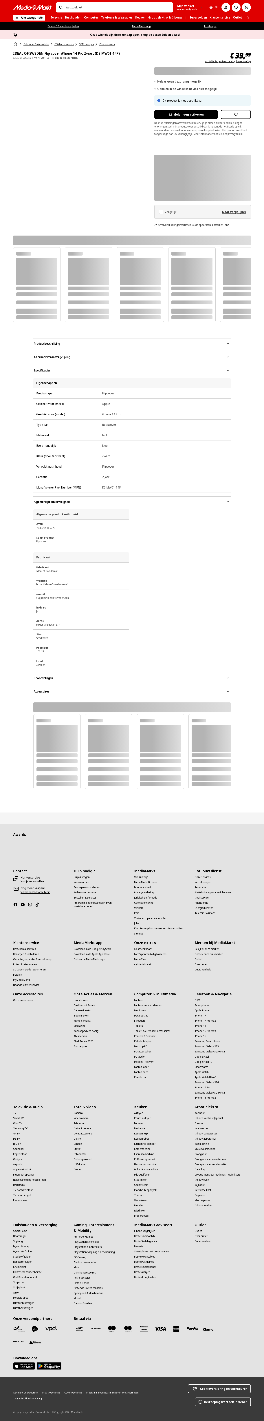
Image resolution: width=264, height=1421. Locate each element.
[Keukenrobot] (141, 1139)
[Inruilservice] (202, 897)
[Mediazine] (79, 1026)
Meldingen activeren (186, 114)
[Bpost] (19, 1329)
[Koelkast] (200, 1113)
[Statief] (77, 1149)
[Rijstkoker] (140, 1210)
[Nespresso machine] (145, 1164)
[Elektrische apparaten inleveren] (213, 892)
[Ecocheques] (80, 1046)
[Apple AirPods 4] (22, 1169)
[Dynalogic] (19, 1342)
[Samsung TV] (20, 1128)
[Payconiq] (96, 1329)
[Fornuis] (199, 1123)
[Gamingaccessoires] (85, 1272)
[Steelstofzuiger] (22, 1256)
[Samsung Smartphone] (207, 1041)
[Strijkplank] (19, 1287)
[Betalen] (17, 975)
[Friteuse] (138, 1123)
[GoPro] (77, 1139)
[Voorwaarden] (81, 882)
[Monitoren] (140, 1010)
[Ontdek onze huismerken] (209, 954)
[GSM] (197, 1000)
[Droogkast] (201, 1154)
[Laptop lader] (141, 1067)
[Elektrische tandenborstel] (27, 1272)
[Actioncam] (79, 1123)
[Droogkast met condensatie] (210, 1164)
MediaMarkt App (141, 26)
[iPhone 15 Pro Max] (205, 1098)
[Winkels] (138, 908)
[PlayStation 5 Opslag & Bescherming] (94, 1252)
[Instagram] (31, 904)
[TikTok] (39, 904)
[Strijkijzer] (18, 1282)
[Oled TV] (17, 1123)
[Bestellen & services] (85, 897)
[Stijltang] (18, 1241)
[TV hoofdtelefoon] (23, 1190)
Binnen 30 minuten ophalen (63, 26)
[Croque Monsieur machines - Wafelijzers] (217, 1174)
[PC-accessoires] (143, 1051)
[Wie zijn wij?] (141, 877)
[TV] (14, 1113)
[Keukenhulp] (141, 1133)
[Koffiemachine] (142, 1149)
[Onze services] (203, 877)
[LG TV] (16, 1139)
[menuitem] (56, 17)
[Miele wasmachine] (205, 1149)
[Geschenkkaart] (143, 949)
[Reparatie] (200, 887)
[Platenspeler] (20, 1200)
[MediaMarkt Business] (146, 882)
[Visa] (160, 1329)
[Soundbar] (18, 1149)
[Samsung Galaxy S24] (207, 1082)
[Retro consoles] (82, 1278)
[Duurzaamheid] (142, 887)
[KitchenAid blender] (144, 1144)
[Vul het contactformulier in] (35, 892)
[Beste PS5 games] (144, 1262)
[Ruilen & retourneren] (85, 892)
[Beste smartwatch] (144, 1236)
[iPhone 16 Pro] (202, 1087)
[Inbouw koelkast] (204, 1205)
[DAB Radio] (19, 1185)
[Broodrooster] (141, 1216)
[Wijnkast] (200, 1185)
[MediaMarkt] (32, 7)
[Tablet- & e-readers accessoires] (152, 1031)
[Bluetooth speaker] (23, 1174)
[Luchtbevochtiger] (23, 1308)
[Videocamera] (81, 1118)
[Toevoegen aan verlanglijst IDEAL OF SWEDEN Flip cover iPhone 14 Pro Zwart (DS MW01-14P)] (236, 114)
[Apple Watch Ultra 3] (206, 1077)
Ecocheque (210, 26)
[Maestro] (112, 1329)
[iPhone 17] (200, 1015)
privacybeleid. (235, 134)
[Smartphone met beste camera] (151, 1251)
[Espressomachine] (144, 1154)
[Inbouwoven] (202, 1180)
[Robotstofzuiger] (22, 1262)
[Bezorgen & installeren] (87, 887)
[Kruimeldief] (19, 1267)
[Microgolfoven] (142, 1174)
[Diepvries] (200, 1195)
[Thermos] (139, 1195)
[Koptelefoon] (20, 1154)
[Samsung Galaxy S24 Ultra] (210, 1092)
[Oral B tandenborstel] (25, 1277)
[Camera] (78, 1113)
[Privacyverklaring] (144, 892)
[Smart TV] (18, 1118)
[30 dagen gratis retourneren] (29, 969)
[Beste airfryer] (142, 1272)
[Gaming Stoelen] (83, 1303)
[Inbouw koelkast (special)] (209, 1118)
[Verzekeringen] (203, 882)
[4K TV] (16, 1133)
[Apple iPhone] (202, 1010)
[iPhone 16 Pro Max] (205, 1031)
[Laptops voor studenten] (148, 1005)
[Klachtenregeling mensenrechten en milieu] (158, 928)
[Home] (15, 44)
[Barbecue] (139, 1128)
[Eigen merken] (81, 1015)
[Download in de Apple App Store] (92, 954)
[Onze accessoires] (23, 1000)
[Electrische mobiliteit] (85, 1262)
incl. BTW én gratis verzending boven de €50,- (228, 61)
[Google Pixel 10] (203, 1062)
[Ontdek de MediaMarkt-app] (89, 959)
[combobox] (118, 7)
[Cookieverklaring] (143, 903)
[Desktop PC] (140, 1046)
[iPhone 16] (200, 1026)
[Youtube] (24, 904)
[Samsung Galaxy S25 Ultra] (210, 1051)
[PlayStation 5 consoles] (86, 1242)
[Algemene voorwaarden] (25, 1392)
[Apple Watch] (202, 1072)
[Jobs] (136, 923)
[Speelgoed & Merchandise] (88, 1293)
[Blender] (138, 1205)
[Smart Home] (20, 1231)
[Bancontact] (79, 1329)
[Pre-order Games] (83, 1236)
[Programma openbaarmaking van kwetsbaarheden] (102, 904)
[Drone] (77, 1169)
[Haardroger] (19, 1236)
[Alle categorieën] (29, 18)
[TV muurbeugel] (22, 1195)
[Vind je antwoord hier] (33, 881)
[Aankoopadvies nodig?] (87, 1031)
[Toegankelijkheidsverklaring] (27, 1398)
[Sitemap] (139, 933)
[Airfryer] (138, 1113)
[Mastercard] (128, 1329)
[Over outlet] (201, 964)
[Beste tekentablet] (144, 1256)
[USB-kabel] (79, 1164)
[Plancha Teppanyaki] (145, 1190)
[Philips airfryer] (142, 1118)
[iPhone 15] (200, 1036)
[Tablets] (138, 1026)
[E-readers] (139, 1021)
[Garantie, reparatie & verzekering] (32, 959)
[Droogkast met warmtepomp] (211, 1159)
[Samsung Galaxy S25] (207, 1046)
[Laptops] (138, 1000)
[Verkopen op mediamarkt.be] (150, 918)
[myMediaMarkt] (21, 980)
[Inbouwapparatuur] (205, 1139)
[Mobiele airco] (20, 1298)
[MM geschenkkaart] (144, 1329)
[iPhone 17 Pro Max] (205, 1021)
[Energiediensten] (204, 908)
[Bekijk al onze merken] (207, 949)
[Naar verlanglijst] (236, 7)
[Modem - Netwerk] (144, 1062)
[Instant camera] (82, 1128)
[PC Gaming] (80, 1257)
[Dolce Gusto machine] (146, 1169)
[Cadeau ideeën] (82, 1010)
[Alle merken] (80, 1036)
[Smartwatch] (201, 1067)
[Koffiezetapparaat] (144, 1159)
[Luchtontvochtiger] (23, 1303)
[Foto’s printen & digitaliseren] (150, 954)
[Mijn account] (225, 7)
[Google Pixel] (202, 1057)
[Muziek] (78, 1298)
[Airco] (16, 1292)
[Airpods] (17, 1164)
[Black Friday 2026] (83, 1041)
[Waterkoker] (140, 1200)
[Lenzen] (78, 1144)
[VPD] (51, 1329)
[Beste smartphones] (145, 1267)
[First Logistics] (35, 1343)
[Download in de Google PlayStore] (92, 949)
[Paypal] (192, 1329)
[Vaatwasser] (201, 1128)
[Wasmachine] (202, 1144)
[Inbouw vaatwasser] (206, 1133)
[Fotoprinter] (80, 1154)
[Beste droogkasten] (145, 1277)
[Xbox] (76, 1267)
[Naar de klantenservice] (26, 985)
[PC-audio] (139, 1057)
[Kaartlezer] (140, 1077)
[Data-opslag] (141, 1015)
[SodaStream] (141, 1185)
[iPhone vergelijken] (144, 1231)
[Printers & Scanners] (145, 1036)
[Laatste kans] (81, 1000)
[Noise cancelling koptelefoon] (29, 1180)
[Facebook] (17, 904)
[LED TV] (17, 1144)
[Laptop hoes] (141, 1072)
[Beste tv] (139, 1246)
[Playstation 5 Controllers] (88, 1247)
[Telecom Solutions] (205, 913)
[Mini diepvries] (202, 1200)
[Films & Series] (81, 1283)
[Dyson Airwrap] (21, 1246)
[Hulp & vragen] (82, 877)
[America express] (176, 1329)
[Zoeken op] (60, 7)
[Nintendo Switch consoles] (88, 1288)
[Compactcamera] (83, 1133)
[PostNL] (35, 1329)
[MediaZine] (140, 959)
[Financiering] (201, 903)
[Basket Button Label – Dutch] (246, 7)
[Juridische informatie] (145, 897)
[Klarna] (208, 1329)
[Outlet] (198, 959)
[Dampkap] (200, 1169)
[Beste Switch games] (145, 1241)
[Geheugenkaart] (83, 1159)
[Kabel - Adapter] (143, 1041)
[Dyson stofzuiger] (23, 1251)
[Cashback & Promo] (84, 1005)
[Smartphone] (202, 1005)
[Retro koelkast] (203, 1190)
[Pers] (136, 913)
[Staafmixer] (140, 1180)
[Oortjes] (17, 1159)
